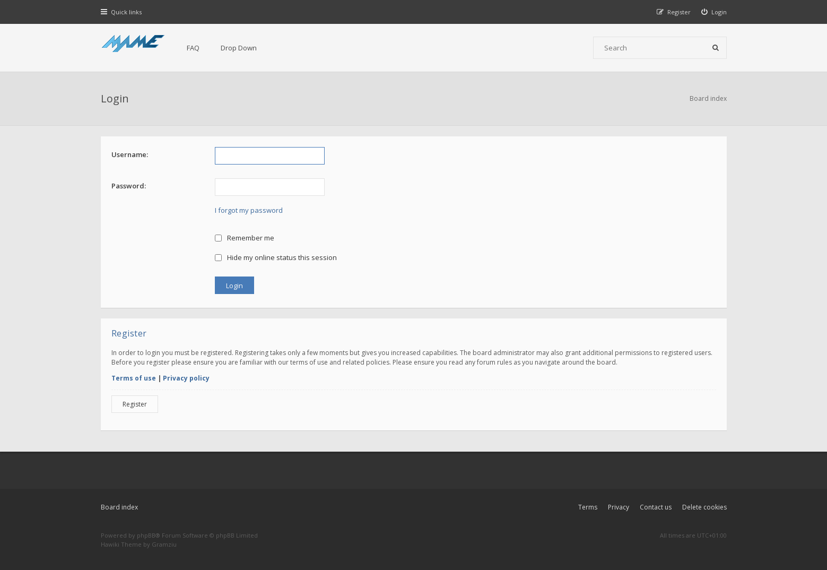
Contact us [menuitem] (656, 507)
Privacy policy (186, 378)
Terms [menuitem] (587, 507)
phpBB (146, 535)
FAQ (193, 48)
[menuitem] (714, 12)
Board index (119, 507)
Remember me (245, 238)
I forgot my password (249, 210)
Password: (128, 186)
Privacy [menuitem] (618, 507)
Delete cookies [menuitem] (704, 507)
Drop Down (239, 48)
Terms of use (133, 378)
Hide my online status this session (276, 257)
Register (135, 404)
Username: (129, 154)
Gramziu (164, 544)
